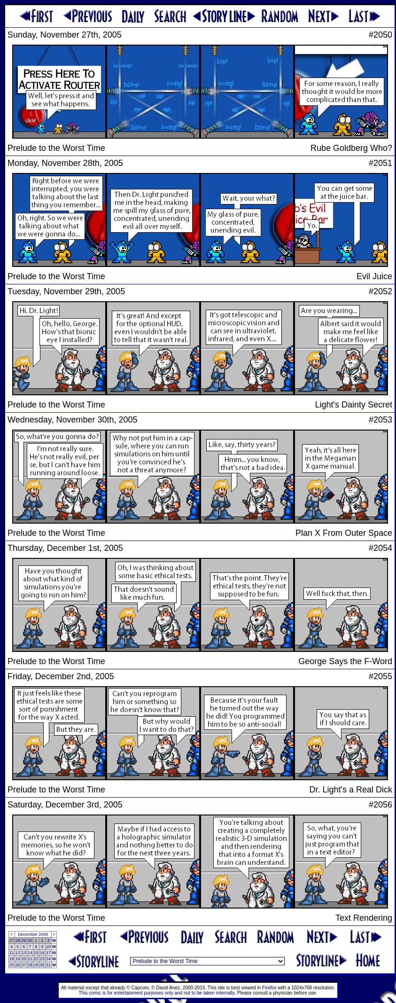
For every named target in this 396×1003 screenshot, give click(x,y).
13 (24, 952)
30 (30, 940)
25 (11, 965)
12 (18, 952)
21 (30, 958)
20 (24, 958)
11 (11, 952)
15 (36, 952)
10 (48, 946)
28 (18, 940)
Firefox (269, 987)
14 (30, 952)
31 (48, 965)
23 (42, 958)
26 (18, 965)
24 (48, 958)
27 (11, 940)
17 (48, 952)
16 (42, 952)
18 (11, 958)
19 (18, 958)
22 (36, 958)
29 (24, 940)
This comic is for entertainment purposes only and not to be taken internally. (157, 992)
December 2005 (33, 934)
